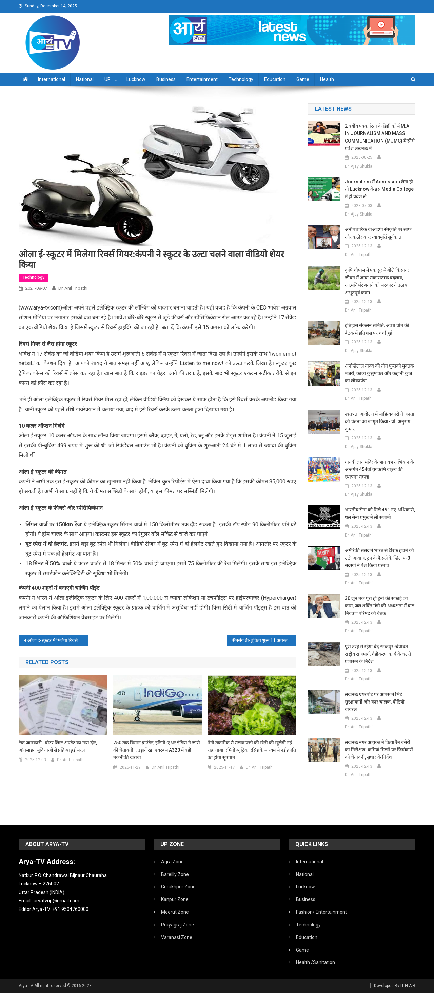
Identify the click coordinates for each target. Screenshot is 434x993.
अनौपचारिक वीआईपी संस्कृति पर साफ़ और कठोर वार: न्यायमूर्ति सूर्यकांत (378, 233)
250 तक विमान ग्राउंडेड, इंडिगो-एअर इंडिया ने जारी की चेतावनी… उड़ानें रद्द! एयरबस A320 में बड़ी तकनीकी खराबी (156, 750)
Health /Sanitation (315, 962)
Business (166, 79)
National (85, 79)
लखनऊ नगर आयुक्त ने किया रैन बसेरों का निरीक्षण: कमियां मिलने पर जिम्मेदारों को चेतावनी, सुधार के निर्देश (379, 749)
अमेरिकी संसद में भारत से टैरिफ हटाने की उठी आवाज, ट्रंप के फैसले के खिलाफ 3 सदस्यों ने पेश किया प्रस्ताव (379, 558)
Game (302, 79)
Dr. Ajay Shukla (358, 166)
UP (107, 79)
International (51, 79)
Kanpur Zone (175, 899)
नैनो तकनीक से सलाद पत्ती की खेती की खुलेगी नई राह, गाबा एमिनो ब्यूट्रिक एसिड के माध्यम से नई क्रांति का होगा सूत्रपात (252, 750)
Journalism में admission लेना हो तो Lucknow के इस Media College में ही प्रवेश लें (379, 189)
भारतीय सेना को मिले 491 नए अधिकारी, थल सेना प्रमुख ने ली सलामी (380, 513)
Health (327, 79)
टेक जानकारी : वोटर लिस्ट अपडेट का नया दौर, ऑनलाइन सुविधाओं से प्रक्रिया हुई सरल (58, 746)
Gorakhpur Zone (178, 886)
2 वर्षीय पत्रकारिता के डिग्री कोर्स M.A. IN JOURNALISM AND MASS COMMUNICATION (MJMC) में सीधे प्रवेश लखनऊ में (380, 137)
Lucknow (135, 79)
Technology (241, 79)
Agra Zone (172, 861)
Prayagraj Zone (177, 925)
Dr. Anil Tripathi (72, 288)
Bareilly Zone (175, 874)
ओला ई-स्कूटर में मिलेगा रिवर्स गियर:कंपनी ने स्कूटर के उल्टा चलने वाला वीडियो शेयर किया (57, 640)
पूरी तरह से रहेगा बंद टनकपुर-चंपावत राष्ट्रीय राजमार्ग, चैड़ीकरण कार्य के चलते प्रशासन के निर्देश (378, 654)
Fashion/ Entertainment (321, 912)
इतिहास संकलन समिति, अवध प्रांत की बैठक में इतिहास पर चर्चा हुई (377, 329)
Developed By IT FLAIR (394, 985)
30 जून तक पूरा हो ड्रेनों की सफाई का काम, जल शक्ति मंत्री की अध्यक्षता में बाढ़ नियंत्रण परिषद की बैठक (379, 606)
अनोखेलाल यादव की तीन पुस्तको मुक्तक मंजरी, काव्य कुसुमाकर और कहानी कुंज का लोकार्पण (379, 373)
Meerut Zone (175, 912)
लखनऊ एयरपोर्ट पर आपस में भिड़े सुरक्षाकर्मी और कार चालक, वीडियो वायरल (375, 702)
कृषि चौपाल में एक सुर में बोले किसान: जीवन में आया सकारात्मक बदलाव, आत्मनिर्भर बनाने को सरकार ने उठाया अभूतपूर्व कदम (377, 281)
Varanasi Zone (176, 937)
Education (274, 79)
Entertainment (202, 79)
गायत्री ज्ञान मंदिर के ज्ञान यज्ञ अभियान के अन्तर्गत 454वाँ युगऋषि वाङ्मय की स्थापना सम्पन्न (379, 469)
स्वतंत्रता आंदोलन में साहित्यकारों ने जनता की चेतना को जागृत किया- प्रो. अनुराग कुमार (379, 421)
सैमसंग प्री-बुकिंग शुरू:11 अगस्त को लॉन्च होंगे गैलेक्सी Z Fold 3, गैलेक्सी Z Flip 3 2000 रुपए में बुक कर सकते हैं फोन (264, 640)
